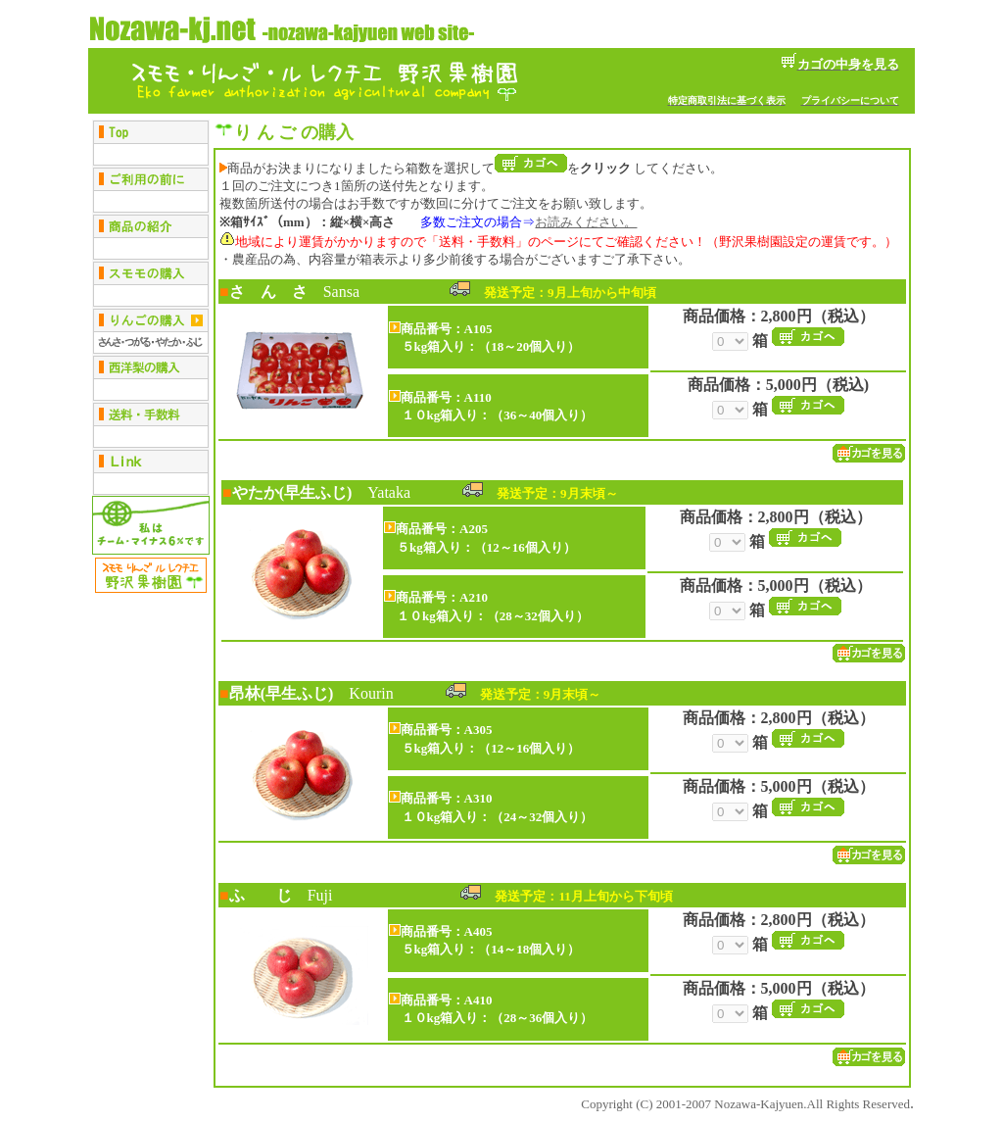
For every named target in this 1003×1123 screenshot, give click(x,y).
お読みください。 (586, 222)
